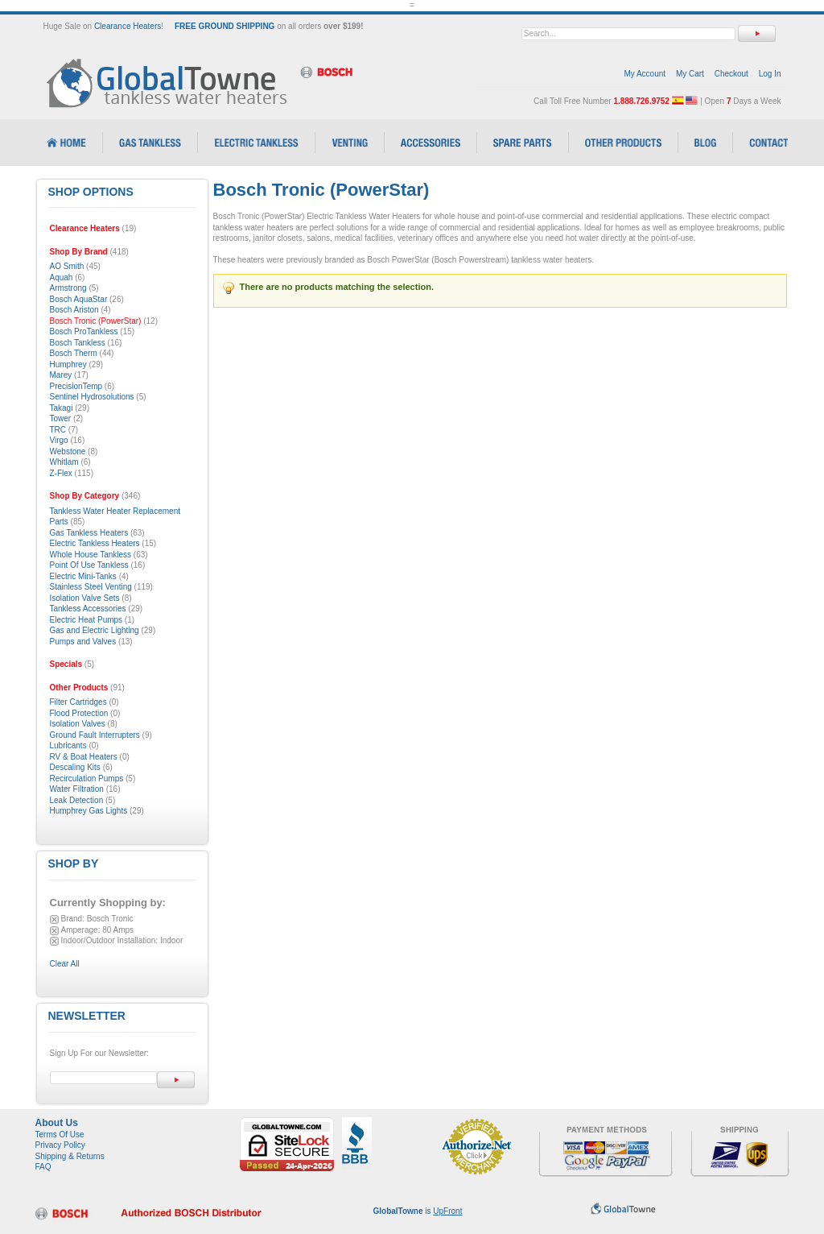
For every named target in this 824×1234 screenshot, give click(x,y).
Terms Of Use (59, 1134)
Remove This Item (54, 919)
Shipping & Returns (70, 1156)
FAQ (43, 1166)
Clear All (65, 963)
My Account (644, 73)
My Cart (690, 73)
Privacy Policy (60, 1145)
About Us (56, 1122)
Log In (770, 73)
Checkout (731, 73)
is (418, 1211)
